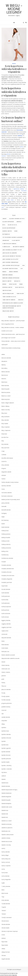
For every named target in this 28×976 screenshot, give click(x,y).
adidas (3, 354)
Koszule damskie (5, 589)
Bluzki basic (4, 382)
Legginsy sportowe (6, 627)
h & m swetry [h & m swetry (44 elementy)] (16, 240)
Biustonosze (4, 375)
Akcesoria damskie (6, 358)
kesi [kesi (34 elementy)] (23, 265)
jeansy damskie (5, 503)
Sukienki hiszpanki (5, 800)
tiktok (2, 890)
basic (12, 200)
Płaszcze (3, 686)
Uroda (3, 934)
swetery (20, 135)
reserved (3, 710)
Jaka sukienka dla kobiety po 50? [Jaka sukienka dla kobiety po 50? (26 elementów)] (12, 249)
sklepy (3, 724)
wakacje (3, 938)
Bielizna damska (5, 371)
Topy (2, 896)
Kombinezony (5, 554)
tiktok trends (4, 893)
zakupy (3, 948)
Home (3, 489)
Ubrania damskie (5, 924)
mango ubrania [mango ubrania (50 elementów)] (13, 271)
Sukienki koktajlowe (6, 803)
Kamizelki (3, 506)
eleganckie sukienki (6, 472)
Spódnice (3, 727)
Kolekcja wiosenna (6, 548)
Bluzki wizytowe (5, 399)
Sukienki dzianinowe (6, 793)
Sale (2, 713)
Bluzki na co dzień (6, 396)
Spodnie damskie (5, 751)
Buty (2, 440)
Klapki (2, 516)
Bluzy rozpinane (5, 427)
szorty (3, 869)
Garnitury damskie (6, 485)
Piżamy (3, 682)
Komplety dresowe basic (7, 575)
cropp (2, 451)
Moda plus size (5, 651)
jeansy (21, 146)
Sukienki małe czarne (6, 807)
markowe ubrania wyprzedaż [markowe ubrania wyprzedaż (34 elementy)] (11, 277)
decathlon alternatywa (7, 458)
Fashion (3, 478)
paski (2, 679)
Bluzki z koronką (5, 409)
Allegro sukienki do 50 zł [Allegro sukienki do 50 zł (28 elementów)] (17, 218)
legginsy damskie (5, 620)
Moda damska (5, 644)
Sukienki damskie (5, 786)
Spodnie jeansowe (6, 758)
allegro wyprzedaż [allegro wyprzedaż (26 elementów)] (8, 221)
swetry (3, 848)
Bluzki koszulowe (5, 392)
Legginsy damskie (6, 624)
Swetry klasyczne (5, 858)
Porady (3, 693)
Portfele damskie (5, 700)
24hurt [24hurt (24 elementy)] (5, 218)
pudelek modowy (5, 706)
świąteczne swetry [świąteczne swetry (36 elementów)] (8, 311)
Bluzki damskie (5, 385)
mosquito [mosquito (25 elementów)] (17, 281)
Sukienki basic (4, 782)
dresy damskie (5, 465)
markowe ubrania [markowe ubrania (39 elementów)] (8, 274)
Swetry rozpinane (6, 865)
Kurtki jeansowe (5, 596)
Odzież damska (5, 665)
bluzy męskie (4, 423)
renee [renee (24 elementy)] (21, 284)
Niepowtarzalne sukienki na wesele (10, 658)
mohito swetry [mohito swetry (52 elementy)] (7, 281)
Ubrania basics (5, 921)
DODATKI (4, 461)
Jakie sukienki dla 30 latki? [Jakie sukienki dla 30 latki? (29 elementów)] (11, 259)
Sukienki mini (4, 817)
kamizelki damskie (6, 510)
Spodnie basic (5, 744)
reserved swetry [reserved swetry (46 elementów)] (7, 287)
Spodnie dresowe (6, 755)
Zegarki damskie (5, 959)
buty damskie (4, 444)
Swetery (4, 156)
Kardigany (4, 513)
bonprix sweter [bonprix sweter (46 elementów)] (7, 231)
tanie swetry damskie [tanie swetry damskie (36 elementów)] (9, 299)
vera (3, 207)
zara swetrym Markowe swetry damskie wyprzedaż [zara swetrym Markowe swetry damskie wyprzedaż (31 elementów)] (12, 306)
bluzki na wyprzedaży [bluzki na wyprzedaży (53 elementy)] (9, 228)
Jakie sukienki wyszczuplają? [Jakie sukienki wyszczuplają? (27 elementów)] (11, 265)
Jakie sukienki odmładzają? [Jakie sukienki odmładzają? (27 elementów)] (11, 262)
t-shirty (8, 200)
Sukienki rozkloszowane (7, 834)
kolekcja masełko (5, 537)
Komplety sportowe (6, 582)
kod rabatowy (5, 520)
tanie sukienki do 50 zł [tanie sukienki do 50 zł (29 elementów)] (9, 296)
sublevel (3, 776)
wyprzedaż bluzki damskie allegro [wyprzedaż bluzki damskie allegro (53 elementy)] (13, 302)
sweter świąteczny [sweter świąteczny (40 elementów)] (8, 293)
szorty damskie (5, 876)
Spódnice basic (5, 731)
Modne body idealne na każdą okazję (10, 348)
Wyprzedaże (4, 945)
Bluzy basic (4, 413)
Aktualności (4, 361)
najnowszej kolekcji (19, 189)
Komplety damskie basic (7, 568)
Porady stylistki (5, 696)
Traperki (3, 907)
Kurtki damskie (5, 592)
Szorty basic (4, 872)
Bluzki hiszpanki (5, 389)
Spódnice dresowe (6, 738)
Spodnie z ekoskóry (6, 765)
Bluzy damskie (5, 420)
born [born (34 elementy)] (15, 231)
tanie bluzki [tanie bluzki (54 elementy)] (20, 293)
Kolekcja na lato (5, 541)
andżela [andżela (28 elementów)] (19, 221)
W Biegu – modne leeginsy (14, 9)
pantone (3, 675)
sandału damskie (5, 717)
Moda (14, 63)
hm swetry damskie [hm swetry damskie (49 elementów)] (18, 246)
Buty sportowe (5, 447)
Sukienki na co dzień (6, 820)
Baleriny (3, 364)
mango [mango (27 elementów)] (4, 271)
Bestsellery (4, 368)
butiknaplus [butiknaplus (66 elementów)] (6, 234)
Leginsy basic (4, 630)
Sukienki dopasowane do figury (9, 789)
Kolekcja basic (5, 530)
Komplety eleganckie (6, 579)
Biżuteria (3, 378)
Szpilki (3, 883)
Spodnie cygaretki (6, 748)
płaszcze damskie (6, 689)
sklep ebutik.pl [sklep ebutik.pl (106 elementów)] (19, 287)
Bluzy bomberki (5, 416)
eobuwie (3, 475)
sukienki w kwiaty (5, 838)
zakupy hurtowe (5, 952)
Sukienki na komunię (6, 824)
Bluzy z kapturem (5, 430)
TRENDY (3, 910)
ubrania (8, 154)
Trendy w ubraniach (6, 917)
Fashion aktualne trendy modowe (10, 482)
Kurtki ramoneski (5, 613)
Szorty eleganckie (6, 879)
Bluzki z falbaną (5, 406)
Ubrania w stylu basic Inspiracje (9, 931)
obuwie (3, 662)
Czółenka (3, 454)
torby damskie (5, 900)
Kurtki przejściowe (6, 606)
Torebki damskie (5, 903)
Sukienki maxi (4, 810)
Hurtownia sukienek (6, 492)
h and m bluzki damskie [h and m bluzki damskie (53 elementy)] (9, 243)
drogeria (3, 468)
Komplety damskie (6, 565)
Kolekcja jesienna (5, 534)
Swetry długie (5, 855)
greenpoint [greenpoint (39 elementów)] (6, 240)
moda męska (4, 648)
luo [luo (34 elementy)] (22, 268)
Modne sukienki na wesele (8, 655)
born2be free (4, 437)
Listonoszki (4, 634)
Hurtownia (24, 190)
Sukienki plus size (5, 831)
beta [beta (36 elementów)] (4, 224)
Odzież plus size (5, 668)
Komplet (3, 561)
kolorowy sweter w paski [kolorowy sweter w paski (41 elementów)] (10, 268)
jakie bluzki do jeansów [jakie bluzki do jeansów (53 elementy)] (10, 252)
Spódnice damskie (6, 734)
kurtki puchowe (5, 610)
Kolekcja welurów (5, 544)
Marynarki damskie (6, 637)
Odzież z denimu (5, 672)
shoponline (4, 720)
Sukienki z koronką (6, 845)
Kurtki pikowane (5, 603)
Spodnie (3, 741)
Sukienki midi (4, 814)
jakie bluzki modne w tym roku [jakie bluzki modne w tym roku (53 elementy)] (12, 256)
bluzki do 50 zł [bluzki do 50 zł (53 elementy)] (12, 224)
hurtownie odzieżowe (7, 496)
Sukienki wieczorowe (6, 841)
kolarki (3, 523)
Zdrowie (3, 955)
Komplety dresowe (6, 572)
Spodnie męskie (5, 762)
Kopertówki (4, 586)
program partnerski (6, 703)
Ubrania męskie (5, 928)
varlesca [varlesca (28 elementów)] (20, 299)
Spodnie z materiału (6, 769)
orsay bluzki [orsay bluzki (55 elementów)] (13, 284)
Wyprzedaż (4, 941)
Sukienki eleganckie (6, 796)
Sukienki (3, 779)
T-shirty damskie (5, 886)
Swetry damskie (5, 852)
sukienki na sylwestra (6, 827)
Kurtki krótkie (4, 599)
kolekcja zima (4, 551)
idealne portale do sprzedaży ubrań (10, 499)
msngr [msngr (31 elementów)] (4, 284)
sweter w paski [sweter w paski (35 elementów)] (7, 290)
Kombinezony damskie (7, 558)
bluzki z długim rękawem (7, 402)
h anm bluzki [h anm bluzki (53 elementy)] (6, 246)
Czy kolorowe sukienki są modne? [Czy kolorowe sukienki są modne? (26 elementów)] (13, 237)
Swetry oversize (5, 862)
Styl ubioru (4, 772)
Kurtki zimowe (5, 617)
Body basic (4, 434)
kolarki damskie (5, 527)
